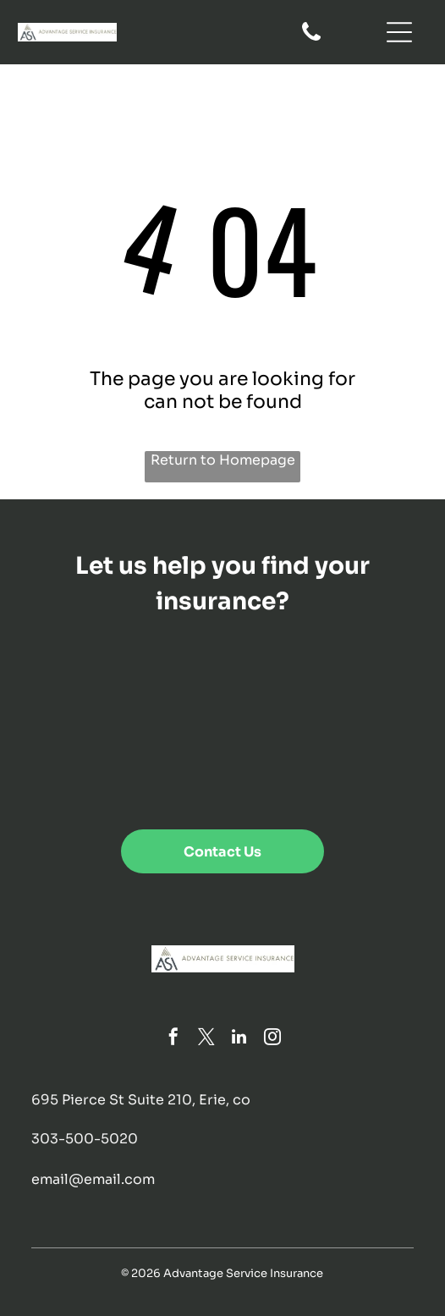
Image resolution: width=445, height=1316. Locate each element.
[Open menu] (399, 32)
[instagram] (272, 1039)
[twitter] (206, 1039)
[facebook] (173, 1039)
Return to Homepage (223, 460)
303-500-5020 (84, 1139)
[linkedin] (239, 1039)
